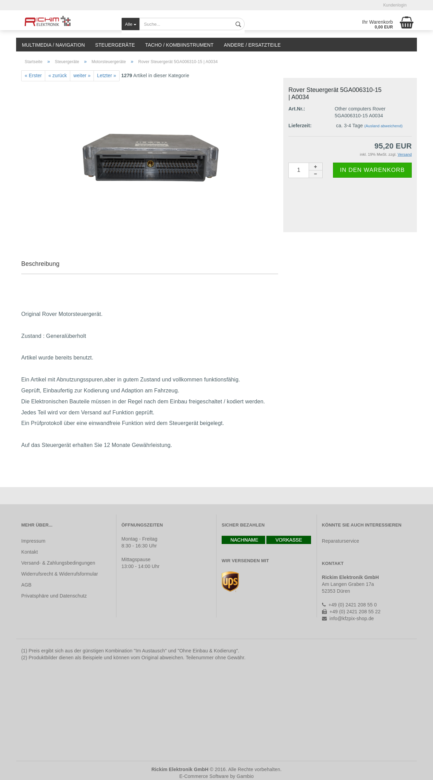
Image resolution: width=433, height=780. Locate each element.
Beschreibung (40, 263)
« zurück (57, 75)
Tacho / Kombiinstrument (179, 45)
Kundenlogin (395, 5)
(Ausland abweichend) (383, 126)
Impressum (33, 541)
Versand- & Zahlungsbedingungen (58, 563)
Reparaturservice (340, 541)
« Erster (33, 75)
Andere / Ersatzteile (252, 45)
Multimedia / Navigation (53, 45)
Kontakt (29, 552)
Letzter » (106, 75)
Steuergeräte (115, 45)
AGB (26, 585)
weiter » (81, 75)
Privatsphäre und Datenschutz (54, 596)
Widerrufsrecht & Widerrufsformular (59, 574)
